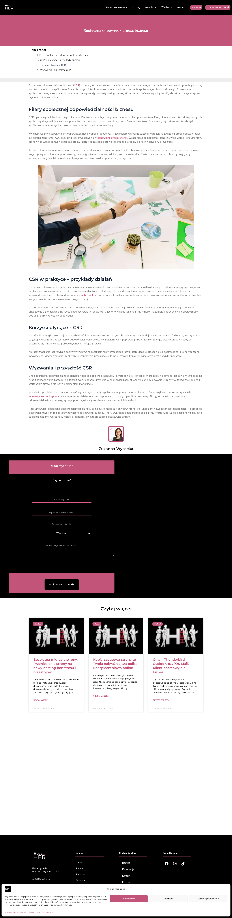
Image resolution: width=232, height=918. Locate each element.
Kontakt (126, 875)
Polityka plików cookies (15, 912)
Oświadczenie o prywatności (41, 912)
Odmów (168, 898)
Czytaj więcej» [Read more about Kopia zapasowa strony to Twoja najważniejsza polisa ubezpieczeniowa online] (101, 696)
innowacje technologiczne (44, 396)
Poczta (126, 882)
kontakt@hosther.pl (41, 879)
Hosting (126, 862)
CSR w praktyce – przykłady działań (60, 59)
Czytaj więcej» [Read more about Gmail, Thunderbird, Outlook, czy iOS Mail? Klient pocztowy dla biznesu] (161, 700)
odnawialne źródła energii (112, 137)
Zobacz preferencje (208, 898)
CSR (76, 85)
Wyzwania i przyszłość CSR (55, 69)
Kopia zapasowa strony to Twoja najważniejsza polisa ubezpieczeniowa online (115, 664)
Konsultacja (128, 869)
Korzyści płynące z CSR (53, 65)
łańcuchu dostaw (86, 295)
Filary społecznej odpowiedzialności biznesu (64, 55)
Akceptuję (129, 898)
